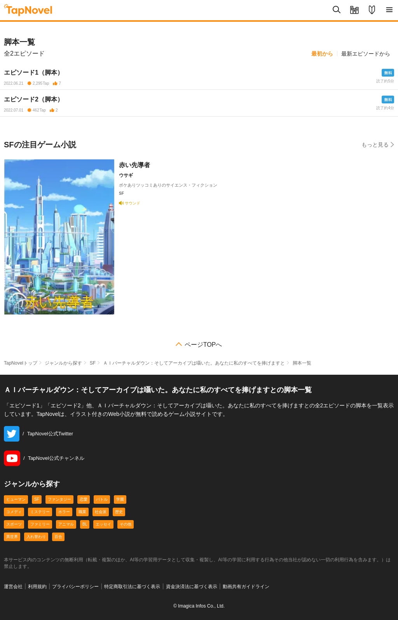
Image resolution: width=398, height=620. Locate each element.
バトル (102, 499)
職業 (82, 512)
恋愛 (83, 499)
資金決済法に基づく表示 (191, 586)
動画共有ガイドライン (246, 586)
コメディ (14, 512)
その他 (125, 524)
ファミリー (40, 524)
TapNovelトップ (20, 363)
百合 (58, 536)
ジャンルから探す (63, 363)
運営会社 (13, 586)
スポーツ (14, 524)
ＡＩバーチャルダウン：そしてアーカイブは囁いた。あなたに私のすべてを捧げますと (194, 363)
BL (84, 524)
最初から (322, 53)
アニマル (66, 524)
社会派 (100, 512)
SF (93, 363)
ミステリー (40, 512)
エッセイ (103, 524)
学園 (120, 499)
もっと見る (377, 144)
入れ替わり (36, 536)
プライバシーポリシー (75, 586)
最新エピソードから (365, 53)
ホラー (64, 512)
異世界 (12, 536)
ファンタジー (59, 499)
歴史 (119, 512)
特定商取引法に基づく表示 (132, 586)
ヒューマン (16, 499)
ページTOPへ (203, 345)
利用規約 (37, 586)
